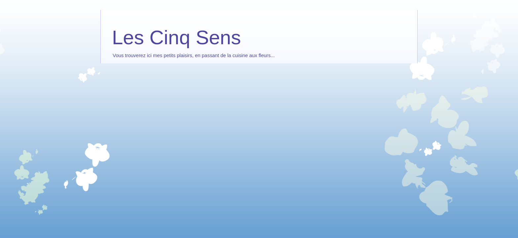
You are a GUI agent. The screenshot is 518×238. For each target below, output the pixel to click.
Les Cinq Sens (176, 37)
